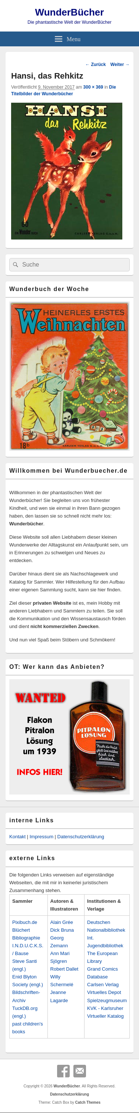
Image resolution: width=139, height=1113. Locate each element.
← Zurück (95, 64)
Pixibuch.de (24, 922)
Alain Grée (61, 922)
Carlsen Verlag (103, 984)
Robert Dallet (64, 969)
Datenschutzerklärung (80, 836)
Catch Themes (87, 1102)
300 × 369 (93, 87)
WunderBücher (69, 12)
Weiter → (120, 64)
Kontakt (17, 836)
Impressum (41, 836)
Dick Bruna (62, 930)
